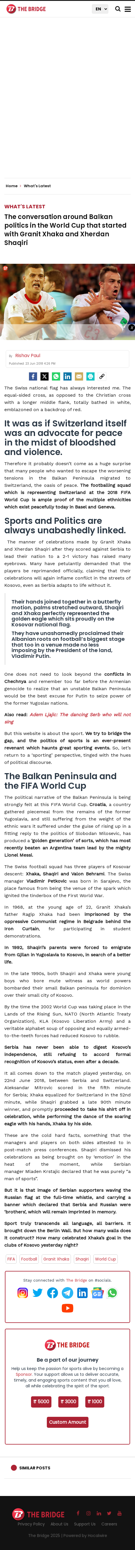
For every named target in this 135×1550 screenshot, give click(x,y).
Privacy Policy (31, 1524)
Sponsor (24, 1374)
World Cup (105, 1259)
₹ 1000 (95, 1401)
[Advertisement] (67, 102)
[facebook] (33, 376)
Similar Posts (34, 1468)
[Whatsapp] (56, 376)
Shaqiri (82, 1259)
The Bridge (76, 1280)
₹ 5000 (41, 1401)
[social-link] (102, 376)
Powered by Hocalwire (85, 1535)
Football (29, 1259)
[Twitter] (44, 376)
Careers (109, 1524)
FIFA (11, 1259)
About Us (59, 1524)
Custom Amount (67, 1422)
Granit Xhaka (56, 1259)
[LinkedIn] (67, 376)
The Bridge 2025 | (45, 1535)
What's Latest (24, 206)
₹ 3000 (68, 1401)
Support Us (85, 1524)
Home (13, 186)
